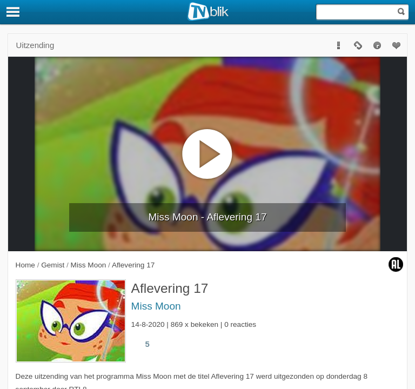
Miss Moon (156, 306)
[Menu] (13, 12)
